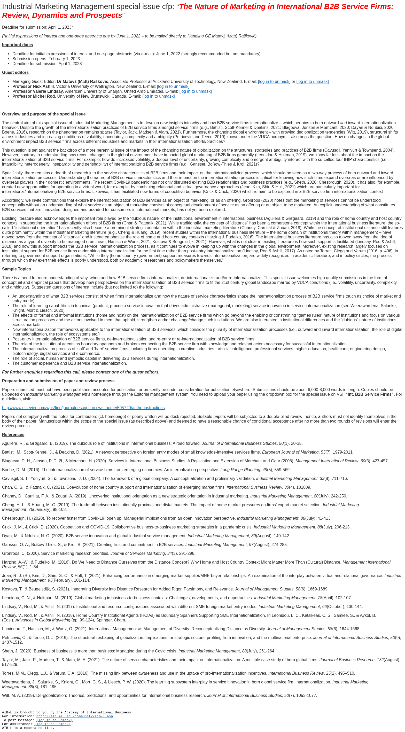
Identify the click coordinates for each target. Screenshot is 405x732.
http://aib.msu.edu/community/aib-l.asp (74, 716)
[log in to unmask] (274, 81)
